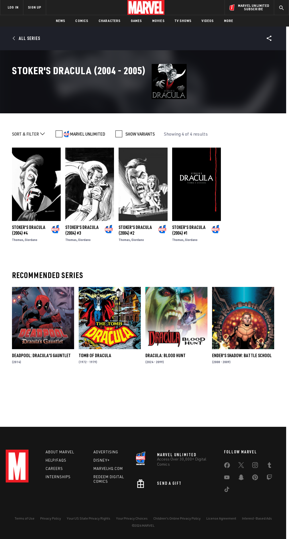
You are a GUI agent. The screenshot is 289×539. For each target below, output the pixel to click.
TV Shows (183, 21)
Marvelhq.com (108, 468)
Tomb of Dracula (95, 397)
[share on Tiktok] (227, 490)
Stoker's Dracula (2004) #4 (28, 272)
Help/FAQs (56, 460)
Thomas (17, 281)
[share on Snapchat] (241, 478)
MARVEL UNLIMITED (87, 176)
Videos (207, 21)
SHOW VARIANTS (140, 176)
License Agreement (221, 518)
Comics (81, 21)
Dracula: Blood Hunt (165, 397)
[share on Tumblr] (269, 466)
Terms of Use (24, 518)
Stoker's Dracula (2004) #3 (82, 272)
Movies (158, 21)
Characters (110, 21)
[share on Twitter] (241, 466)
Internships (58, 476)
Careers (54, 468)
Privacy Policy (50, 518)
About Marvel (60, 452)
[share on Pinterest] (255, 478)
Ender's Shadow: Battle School (242, 397)
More (228, 21)
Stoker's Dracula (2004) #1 (188, 272)
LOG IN (13, 7)
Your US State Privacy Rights (88, 518)
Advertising (105, 452)
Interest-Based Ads (257, 518)
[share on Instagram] (255, 466)
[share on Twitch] (269, 478)
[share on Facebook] (227, 466)
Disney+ (101, 460)
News (60, 21)
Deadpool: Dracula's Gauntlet (41, 397)
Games (136, 21)
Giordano (31, 281)
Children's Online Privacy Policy (177, 518)
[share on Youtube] (227, 478)
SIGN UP (34, 7)
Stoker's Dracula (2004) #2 (135, 272)
